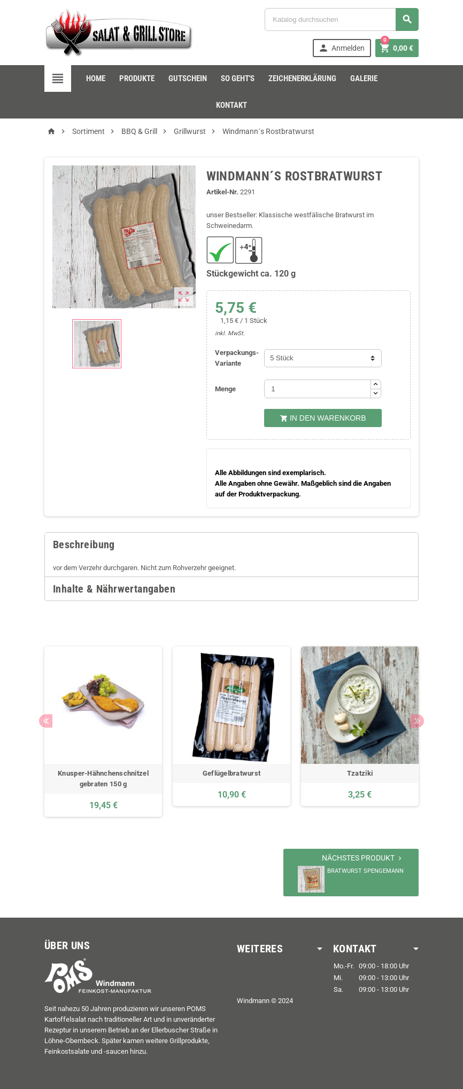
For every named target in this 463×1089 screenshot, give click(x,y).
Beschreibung (84, 544)
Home (95, 78)
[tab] (231, 544)
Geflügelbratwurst (232, 773)
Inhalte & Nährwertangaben (114, 588)
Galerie (363, 78)
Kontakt (231, 105)
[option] (103, 731)
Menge (225, 389)
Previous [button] (45, 721)
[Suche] (342, 19)
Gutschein (187, 78)
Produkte (137, 78)
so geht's (237, 78)
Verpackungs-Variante (237, 358)
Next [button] (417, 721)
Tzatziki (360, 773)
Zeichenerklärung (302, 78)
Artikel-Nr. (222, 192)
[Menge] (317, 389)
